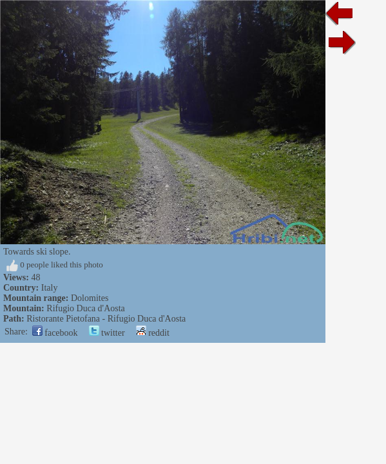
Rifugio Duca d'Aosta (85, 308)
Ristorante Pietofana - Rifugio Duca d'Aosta (106, 319)
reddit (152, 333)
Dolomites (89, 298)
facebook (55, 333)
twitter (107, 333)
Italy (49, 288)
